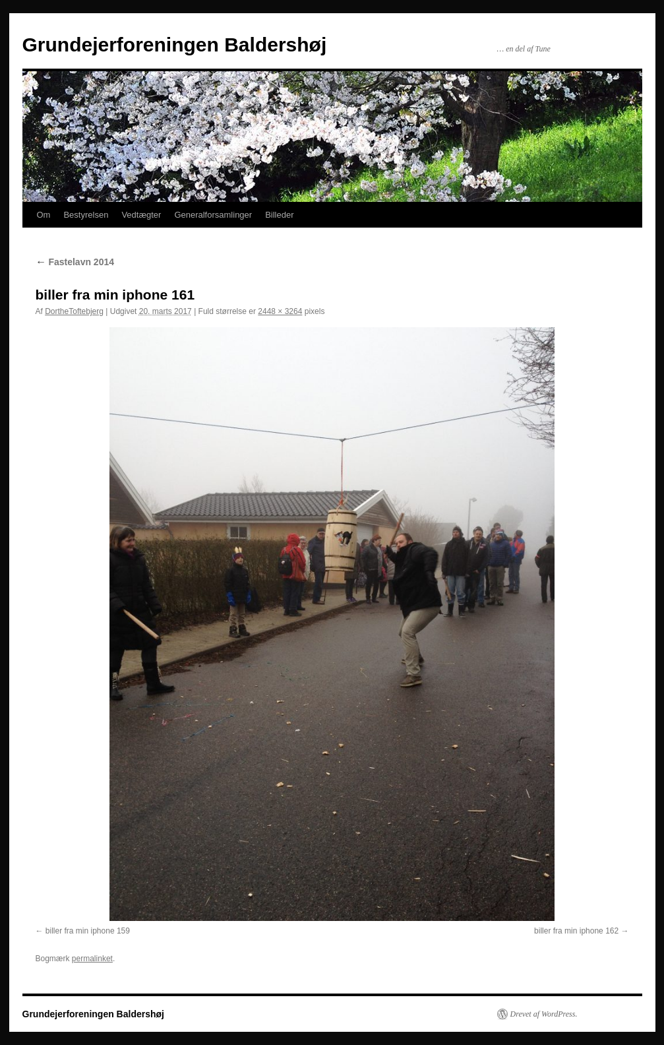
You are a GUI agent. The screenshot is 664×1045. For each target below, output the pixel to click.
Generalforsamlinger (213, 215)
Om (44, 215)
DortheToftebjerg (74, 311)
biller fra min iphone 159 (87, 930)
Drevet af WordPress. (544, 1014)
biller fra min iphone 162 (576, 930)
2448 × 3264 (280, 311)
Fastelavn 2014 (75, 262)
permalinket (92, 958)
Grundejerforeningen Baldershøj (174, 44)
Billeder (279, 215)
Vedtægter (141, 215)
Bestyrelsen (85, 215)
